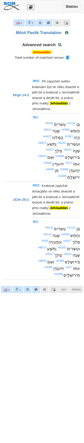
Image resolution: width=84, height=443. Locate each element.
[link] (36, 289)
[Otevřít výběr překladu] (30, 7)
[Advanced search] (27, 289)
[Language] (6, 289)
